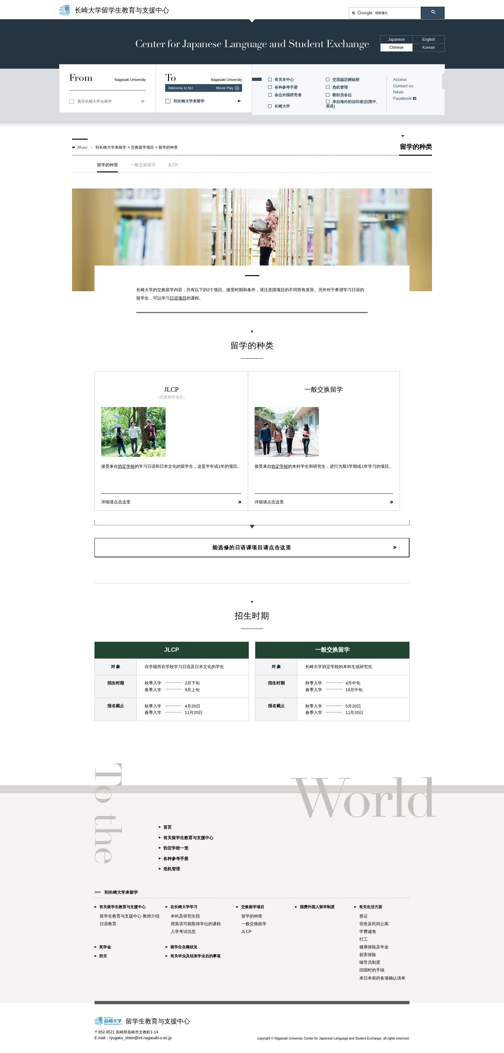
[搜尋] (385, 13)
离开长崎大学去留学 (94, 101)
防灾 (103, 955)
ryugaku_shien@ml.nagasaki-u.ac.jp (140, 1037)
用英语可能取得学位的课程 (196, 923)
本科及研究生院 (185, 915)
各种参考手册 (286, 87)
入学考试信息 (183, 931)
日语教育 (108, 923)
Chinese (396, 47)
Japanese (396, 39)
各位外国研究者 (288, 95)
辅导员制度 (369, 962)
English (428, 39)
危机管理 (340, 87)
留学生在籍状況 (183, 946)
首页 (167, 826)
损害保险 (367, 954)
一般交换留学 (143, 164)
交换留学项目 (252, 906)
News (398, 92)
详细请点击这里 (115, 501)
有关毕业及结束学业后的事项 (195, 955)
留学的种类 (107, 164)
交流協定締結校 (345, 79)
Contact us (403, 85)
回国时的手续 (371, 970)
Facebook (402, 98)
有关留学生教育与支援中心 (188, 837)
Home (82, 147)
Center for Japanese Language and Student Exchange (252, 44)
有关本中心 (284, 79)
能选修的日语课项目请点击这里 (252, 547)
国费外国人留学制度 (317, 906)
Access (400, 79)
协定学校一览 (175, 847)
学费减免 (367, 931)
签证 (363, 915)
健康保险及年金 (374, 946)
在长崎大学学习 (183, 906)
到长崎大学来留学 (189, 101)
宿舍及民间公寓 (374, 923)
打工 (363, 939)
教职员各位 (342, 95)
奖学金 (105, 946)
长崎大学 (282, 106)
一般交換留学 (253, 923)
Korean (428, 47)
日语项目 (178, 298)
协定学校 (126, 466)
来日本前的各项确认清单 (382, 977)
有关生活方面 (370, 906)
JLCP (173, 164)
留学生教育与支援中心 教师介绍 (129, 915)
